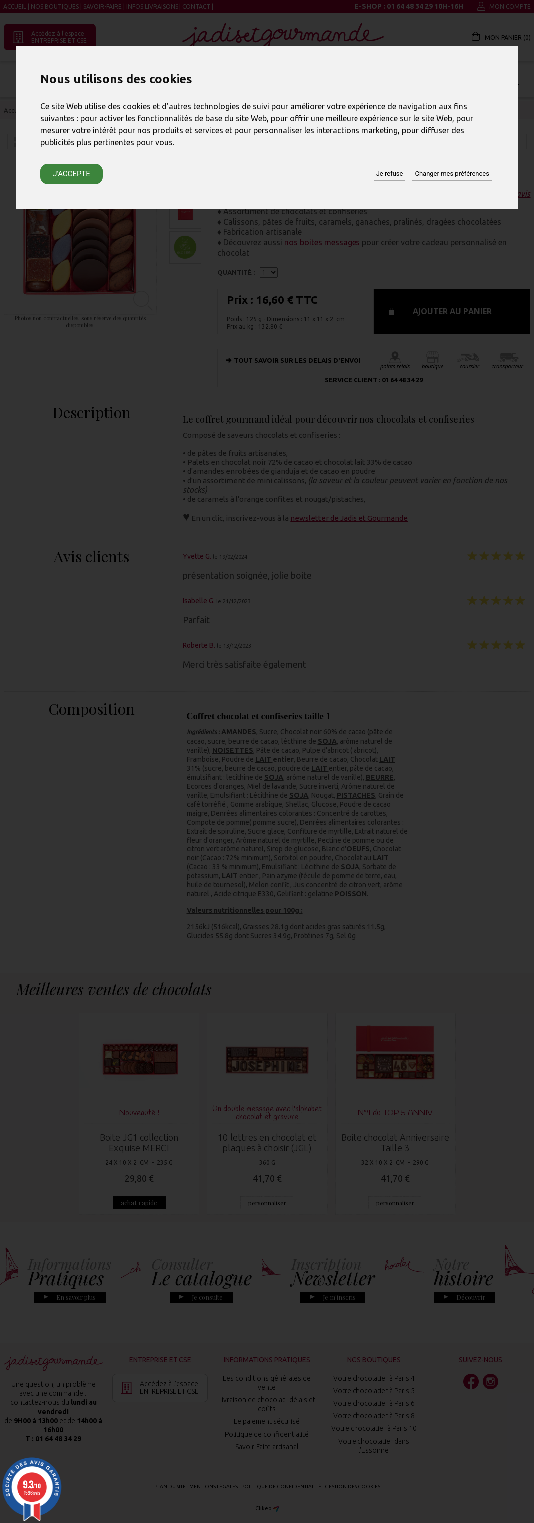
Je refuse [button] (389, 173)
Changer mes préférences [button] (452, 173)
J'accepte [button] (71, 173)
